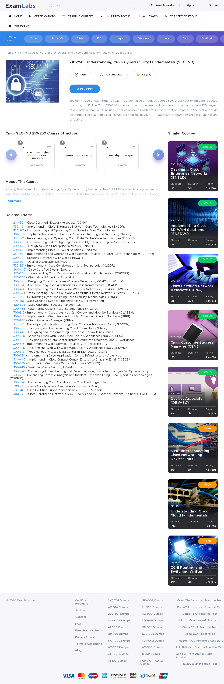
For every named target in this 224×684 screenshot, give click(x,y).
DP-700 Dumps (118, 634)
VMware (137, 38)
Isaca (158, 38)
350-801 (18, 265)
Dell (177, 38)
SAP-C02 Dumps (119, 641)
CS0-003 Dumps (153, 634)
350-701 (18, 230)
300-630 (19, 355)
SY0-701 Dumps (118, 600)
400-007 (19, 269)
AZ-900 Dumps (152, 614)
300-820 (19, 382)
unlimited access (115, 16)
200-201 (19, 273)
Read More (13, 201)
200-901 (19, 262)
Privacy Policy (84, 637)
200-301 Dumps (118, 614)
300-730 (19, 293)
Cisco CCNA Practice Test (200, 627)
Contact (80, 617)
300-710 (18, 258)
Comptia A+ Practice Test (199, 614)
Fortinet (197, 38)
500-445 (19, 359)
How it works (162, 5)
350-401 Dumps (152, 620)
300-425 (19, 281)
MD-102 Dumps (152, 627)
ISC (95, 38)
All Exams (148, 16)
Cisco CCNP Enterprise (199, 634)
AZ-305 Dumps (118, 647)
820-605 (19, 305)
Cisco (32, 38)
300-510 (18, 316)
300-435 (19, 309)
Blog (78, 650)
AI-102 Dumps (117, 661)
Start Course (84, 89)
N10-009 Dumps (153, 600)
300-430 (19, 289)
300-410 (19, 234)
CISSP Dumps (151, 654)
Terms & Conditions (88, 644)
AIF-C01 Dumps (118, 654)
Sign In (191, 5)
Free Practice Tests (88, 630)
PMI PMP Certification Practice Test (200, 647)
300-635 (19, 363)
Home (15, 16)
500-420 (19, 386)
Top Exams (19, 26)
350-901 (18, 324)
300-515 (18, 344)
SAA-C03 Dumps (119, 620)
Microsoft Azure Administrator (200, 620)
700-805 (19, 320)
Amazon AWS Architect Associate (199, 641)
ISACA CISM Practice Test (200, 664)
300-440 (19, 328)
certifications (42, 16)
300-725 (19, 348)
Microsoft (54, 38)
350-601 (18, 238)
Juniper (114, 38)
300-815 (18, 312)
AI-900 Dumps (118, 627)
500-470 (19, 394)
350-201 (18, 297)
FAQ (78, 624)
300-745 (19, 367)
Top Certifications (180, 16)
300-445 (19, 332)
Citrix (77, 38)
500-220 (19, 277)
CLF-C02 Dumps (153, 641)
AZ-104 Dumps (118, 607)
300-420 (19, 246)
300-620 (19, 285)
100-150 (18, 301)
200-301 (18, 222)
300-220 (19, 371)
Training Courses (77, 16)
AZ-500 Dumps (152, 647)
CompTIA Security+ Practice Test (200, 600)
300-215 (18, 375)
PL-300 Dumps (152, 607)
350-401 (18, 226)
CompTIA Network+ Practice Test (200, 607)
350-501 (18, 254)
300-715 (18, 242)
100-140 (18, 390)
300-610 (18, 340)
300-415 (18, 250)
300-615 (18, 352)
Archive (80, 610)
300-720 (19, 336)
